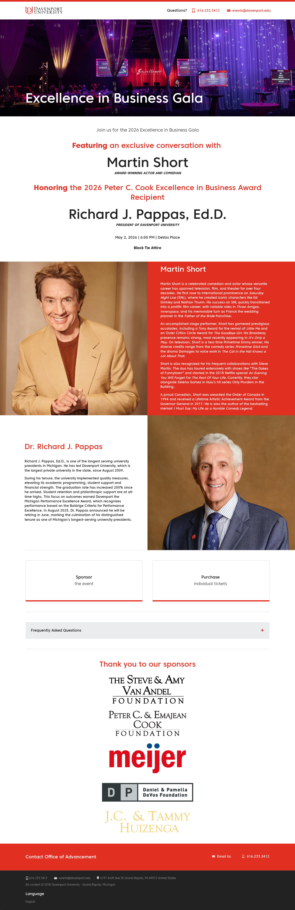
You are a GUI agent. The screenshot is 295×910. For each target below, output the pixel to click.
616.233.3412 (208, 10)
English (30, 901)
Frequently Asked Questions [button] (56, 630)
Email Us (224, 856)
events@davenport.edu (251, 10)
